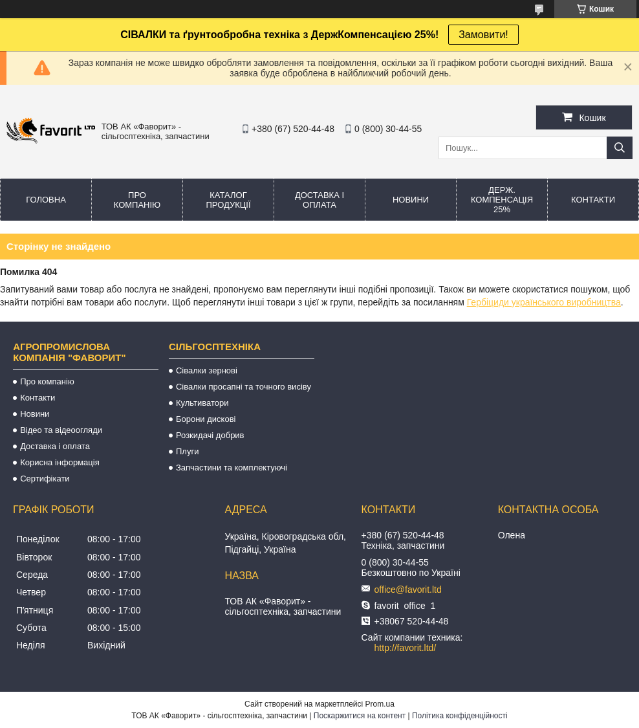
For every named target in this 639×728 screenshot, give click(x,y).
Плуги (187, 451)
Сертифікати (45, 478)
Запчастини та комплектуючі (231, 467)
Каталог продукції (228, 200)
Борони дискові (205, 419)
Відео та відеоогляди (61, 430)
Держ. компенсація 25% (502, 199)
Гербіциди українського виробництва (544, 302)
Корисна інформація (60, 462)
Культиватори (202, 403)
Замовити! (483, 34)
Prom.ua (380, 704)
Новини (411, 199)
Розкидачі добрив (210, 435)
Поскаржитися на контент (360, 715)
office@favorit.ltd (408, 589)
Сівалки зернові (206, 370)
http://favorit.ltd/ (405, 648)
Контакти (593, 199)
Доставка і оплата (319, 200)
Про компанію (137, 200)
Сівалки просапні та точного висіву (243, 387)
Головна (46, 199)
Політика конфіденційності (460, 715)
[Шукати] (620, 148)
